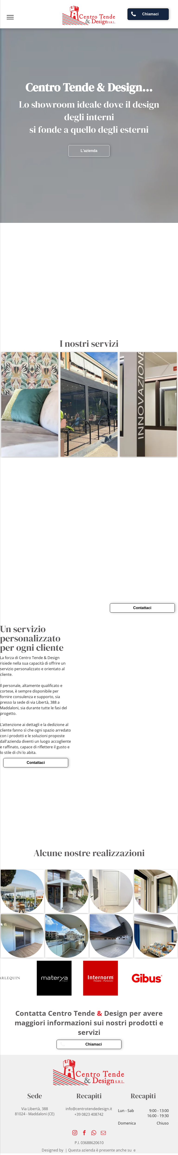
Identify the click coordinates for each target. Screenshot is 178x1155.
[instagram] (75, 1133)
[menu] (10, 17)
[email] (103, 1133)
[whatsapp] (94, 1133)
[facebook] (84, 1133)
